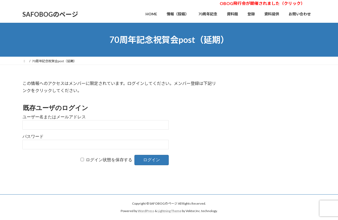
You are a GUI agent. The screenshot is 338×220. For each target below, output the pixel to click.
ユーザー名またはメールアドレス (54, 117)
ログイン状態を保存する (109, 160)
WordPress (146, 211)
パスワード (33, 136)
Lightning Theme (169, 211)
